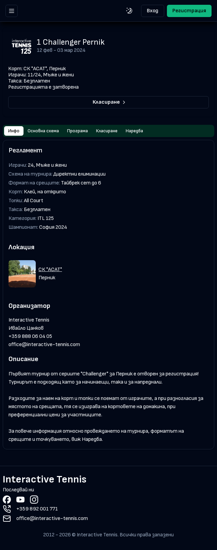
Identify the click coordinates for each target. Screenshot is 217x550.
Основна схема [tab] (43, 131)
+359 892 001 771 (37, 509)
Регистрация (189, 11)
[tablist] (108, 131)
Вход (152, 11)
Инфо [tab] (13, 131)
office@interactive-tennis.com (44, 344)
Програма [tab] (77, 131)
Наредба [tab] (134, 131)
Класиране (110, 102)
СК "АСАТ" (50, 269)
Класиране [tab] (107, 131)
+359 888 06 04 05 (30, 336)
